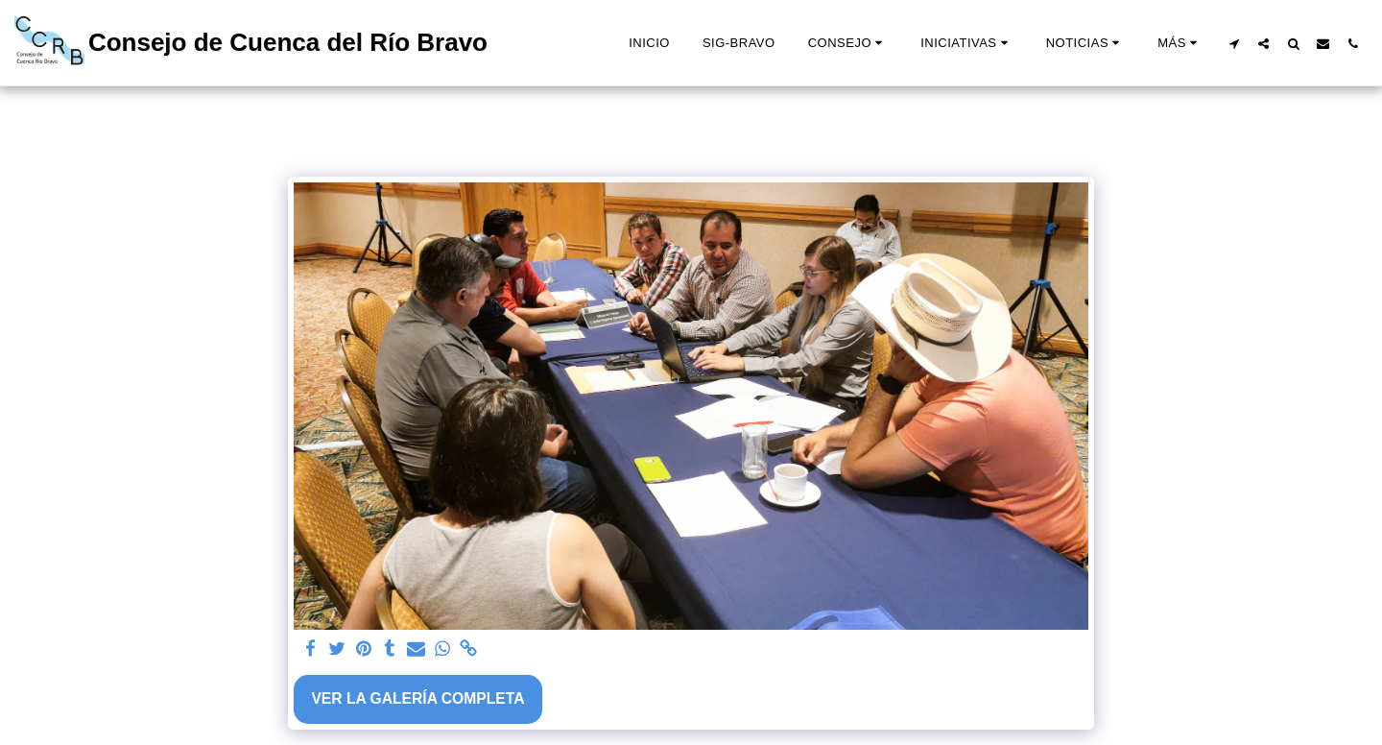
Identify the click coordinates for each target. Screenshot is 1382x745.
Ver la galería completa (417, 698)
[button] (848, 43)
